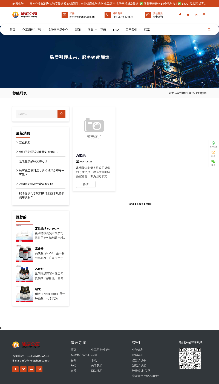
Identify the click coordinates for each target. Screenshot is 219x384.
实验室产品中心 (58, 26)
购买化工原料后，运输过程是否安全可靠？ (40, 172)
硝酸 (38, 289)
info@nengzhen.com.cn (36, 360)
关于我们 (131, 26)
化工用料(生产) (31, 26)
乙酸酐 (39, 268)
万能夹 (81, 155)
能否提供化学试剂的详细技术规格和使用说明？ (40, 195)
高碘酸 (39, 248)
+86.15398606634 (123, 16)
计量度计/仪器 (141, 370)
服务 (90, 26)
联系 (147, 26)
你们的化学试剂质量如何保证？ (37, 152)
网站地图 (96, 370)
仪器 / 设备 (139, 360)
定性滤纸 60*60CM (47, 228)
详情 (86, 184)
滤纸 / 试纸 (139, 365)
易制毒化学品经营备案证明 (34, 184)
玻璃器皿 (137, 355)
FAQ (116, 26)
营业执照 (23, 142)
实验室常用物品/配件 (145, 375)
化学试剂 (137, 349)
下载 (103, 26)
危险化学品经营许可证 (31, 161)
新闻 (78, 26)
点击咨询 (158, 16)
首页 (12, 26)
